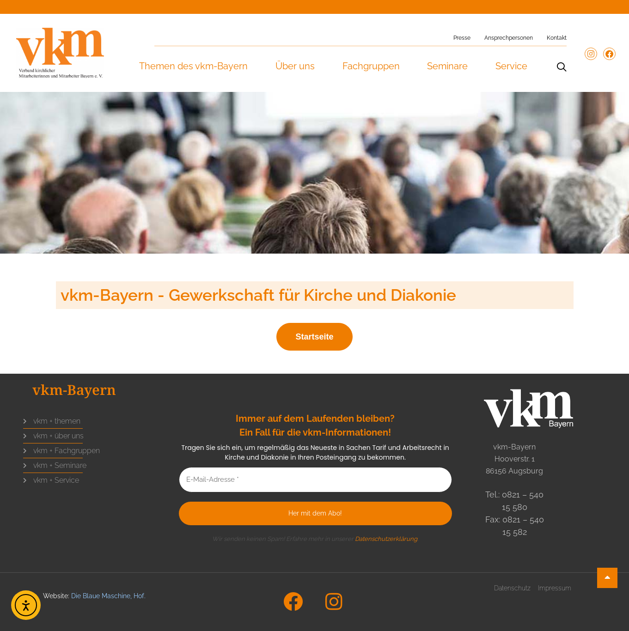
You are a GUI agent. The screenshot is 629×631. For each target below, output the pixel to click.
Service (511, 66)
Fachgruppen (370, 66)
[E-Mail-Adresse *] (315, 479)
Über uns (294, 66)
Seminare (447, 66)
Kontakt (557, 38)
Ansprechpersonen (508, 38)
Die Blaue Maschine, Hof (107, 596)
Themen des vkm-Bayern (193, 66)
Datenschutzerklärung (386, 538)
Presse (461, 38)
